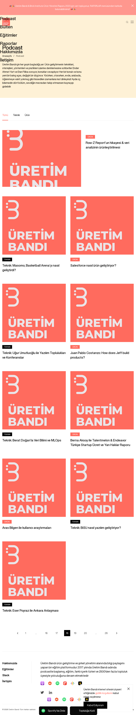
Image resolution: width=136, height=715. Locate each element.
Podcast (20, 56)
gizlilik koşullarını (103, 693)
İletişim (7, 681)
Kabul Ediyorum (95, 705)
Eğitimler (8, 669)
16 (46, 633)
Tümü (5, 115)
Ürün (27, 115)
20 (85, 633)
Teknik (16, 115)
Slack (5, 675)
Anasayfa (7, 56)
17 (57, 633)
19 (75, 633)
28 (106, 633)
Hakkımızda (9, 663)
